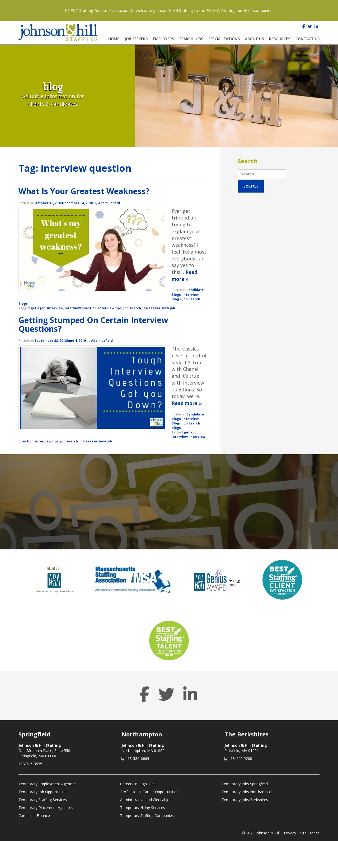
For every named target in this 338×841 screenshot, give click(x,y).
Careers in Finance (34, 815)
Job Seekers (136, 38)
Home (113, 38)
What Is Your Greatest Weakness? (83, 191)
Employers (163, 38)
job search (132, 308)
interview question (81, 308)
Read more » (184, 275)
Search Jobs (191, 38)
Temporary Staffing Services (42, 799)
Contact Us (307, 38)
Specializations (224, 38)
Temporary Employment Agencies (47, 783)
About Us (254, 38)
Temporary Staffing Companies (147, 815)
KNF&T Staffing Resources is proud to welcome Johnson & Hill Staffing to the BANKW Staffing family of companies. (169, 10)
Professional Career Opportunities (149, 791)
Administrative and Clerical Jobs (146, 799)
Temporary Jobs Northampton (248, 791)
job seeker (152, 308)
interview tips (110, 308)
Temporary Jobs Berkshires (245, 799)
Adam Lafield (109, 203)
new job (168, 308)
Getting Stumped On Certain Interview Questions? (93, 324)
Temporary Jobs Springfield (245, 783)
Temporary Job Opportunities (43, 791)
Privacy (290, 832)
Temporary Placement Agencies (45, 807)
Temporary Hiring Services (142, 807)
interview (55, 308)
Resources (279, 38)
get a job (38, 308)
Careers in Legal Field (138, 783)
